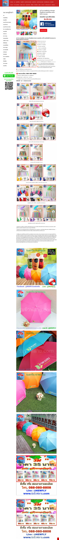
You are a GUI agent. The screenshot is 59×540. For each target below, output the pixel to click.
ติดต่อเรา (53, 4)
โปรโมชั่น (36, 4)
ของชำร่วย (34, 2)
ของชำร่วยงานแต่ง (27, 2)
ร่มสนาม (11, 4)
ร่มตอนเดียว (28, 4)
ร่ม (14, 2)
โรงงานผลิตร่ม (16, 4)
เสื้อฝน (32, 4)
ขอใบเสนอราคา (48, 4)
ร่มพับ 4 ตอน (22, 4)
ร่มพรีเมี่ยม (18, 2)
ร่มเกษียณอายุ (46, 2)
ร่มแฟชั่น (22, 2)
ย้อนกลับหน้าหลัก (43, 30)
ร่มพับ (39, 4)
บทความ (42, 4)
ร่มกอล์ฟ (51, 2)
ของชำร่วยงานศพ (40, 2)
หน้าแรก (11, 2)
